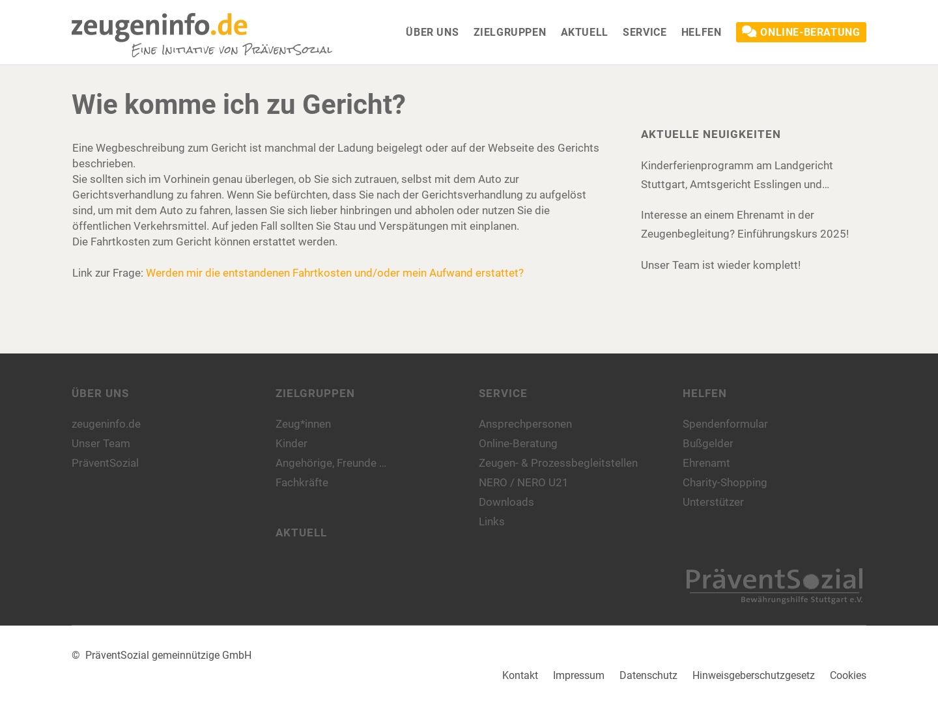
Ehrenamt (706, 462)
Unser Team (101, 443)
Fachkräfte (302, 482)
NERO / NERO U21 (524, 482)
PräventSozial (105, 462)
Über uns (100, 393)
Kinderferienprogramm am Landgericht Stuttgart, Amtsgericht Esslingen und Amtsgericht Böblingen (737, 176)
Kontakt (520, 675)
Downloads (506, 501)
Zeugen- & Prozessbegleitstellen (558, 462)
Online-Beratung (518, 443)
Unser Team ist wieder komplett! (721, 264)
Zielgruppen (315, 393)
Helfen (705, 393)
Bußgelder (708, 443)
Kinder (291, 443)
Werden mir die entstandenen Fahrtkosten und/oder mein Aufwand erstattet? (335, 272)
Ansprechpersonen (525, 423)
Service (503, 393)
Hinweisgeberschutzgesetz (753, 675)
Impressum (578, 675)
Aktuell (301, 532)
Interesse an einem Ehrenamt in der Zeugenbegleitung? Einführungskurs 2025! (745, 224)
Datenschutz (648, 675)
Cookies (848, 675)
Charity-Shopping (725, 482)
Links (492, 521)
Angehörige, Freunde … (331, 462)
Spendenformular (725, 423)
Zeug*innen (303, 423)
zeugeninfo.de (106, 423)
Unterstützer (713, 501)
